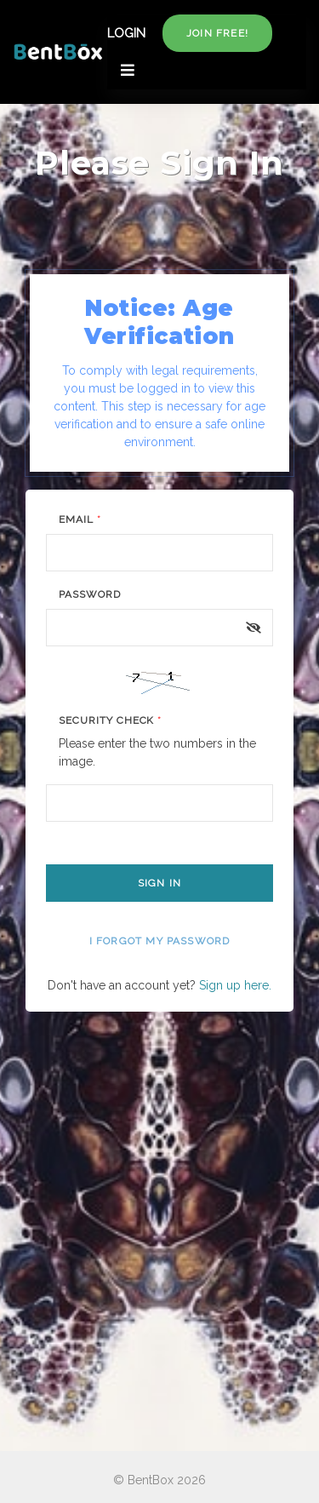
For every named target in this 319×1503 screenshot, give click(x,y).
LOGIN (126, 33)
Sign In (159, 883)
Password (90, 594)
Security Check (110, 720)
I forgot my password (160, 941)
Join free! (217, 33)
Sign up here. (235, 985)
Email (80, 519)
